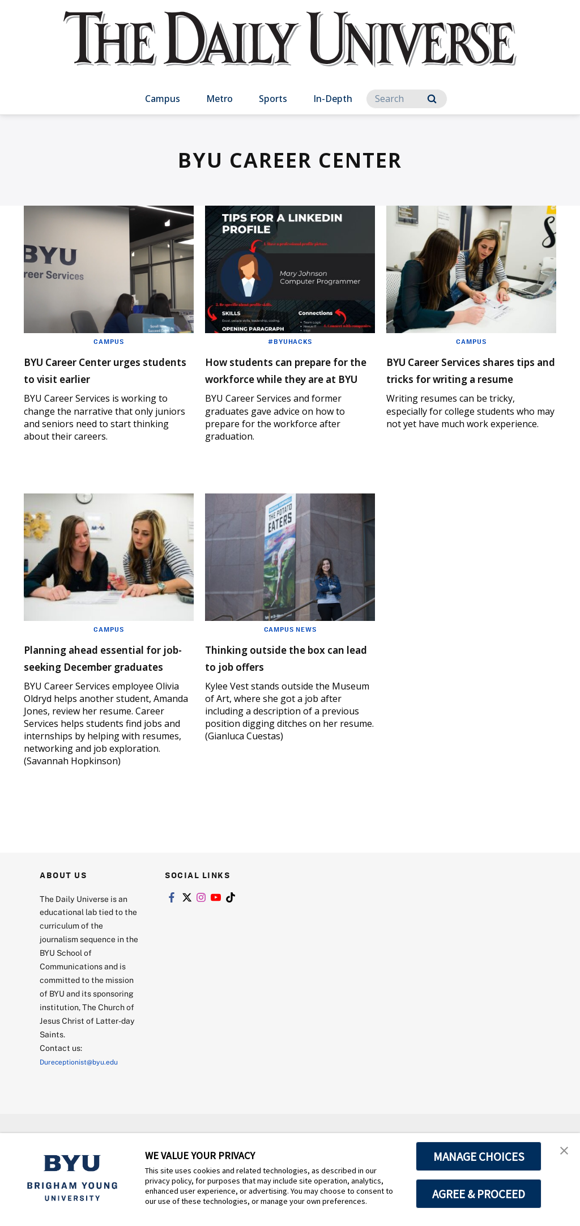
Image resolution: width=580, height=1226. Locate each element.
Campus (162, 98)
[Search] (406, 99)
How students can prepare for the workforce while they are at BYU (288, 386)
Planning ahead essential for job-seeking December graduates (108, 699)
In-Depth (332, 98)
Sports (273, 98)
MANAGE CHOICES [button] (479, 1156)
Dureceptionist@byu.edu (85, 1112)
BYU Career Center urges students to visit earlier (107, 369)
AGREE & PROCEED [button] (479, 1194)
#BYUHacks (290, 341)
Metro (219, 98)
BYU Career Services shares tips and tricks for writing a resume (469, 377)
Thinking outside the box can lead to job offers (289, 691)
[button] (561, 1153)
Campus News (290, 663)
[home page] (290, 50)
